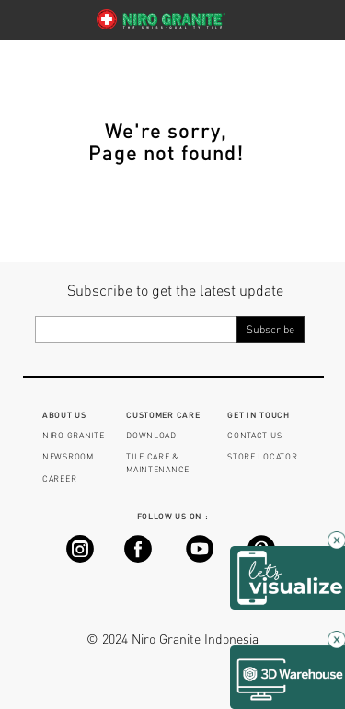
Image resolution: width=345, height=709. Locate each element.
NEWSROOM (68, 456)
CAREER (59, 478)
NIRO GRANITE (73, 435)
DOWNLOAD (151, 435)
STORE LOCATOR (262, 456)
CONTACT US (254, 435)
